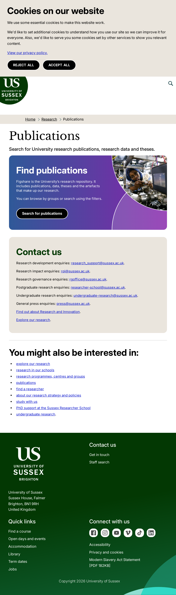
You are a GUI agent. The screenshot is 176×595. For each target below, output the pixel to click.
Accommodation (22, 546)
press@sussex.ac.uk (73, 303)
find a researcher (30, 389)
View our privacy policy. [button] (27, 52)
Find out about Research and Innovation (48, 312)
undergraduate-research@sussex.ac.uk (105, 295)
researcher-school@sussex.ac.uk (98, 287)
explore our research (33, 364)
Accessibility (99, 544)
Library (14, 554)
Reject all (23, 65)
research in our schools (35, 370)
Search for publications (42, 213)
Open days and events (27, 538)
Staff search (99, 462)
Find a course (19, 531)
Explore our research (33, 320)
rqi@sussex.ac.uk (75, 271)
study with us (26, 401)
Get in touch (99, 454)
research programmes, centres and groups (50, 376)
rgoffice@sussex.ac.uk (87, 279)
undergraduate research (35, 414)
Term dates (17, 561)
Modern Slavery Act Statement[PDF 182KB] (114, 562)
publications (26, 383)
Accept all (59, 65)
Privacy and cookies (106, 552)
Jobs (12, 569)
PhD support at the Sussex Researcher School (53, 408)
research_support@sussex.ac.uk (97, 263)
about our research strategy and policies (48, 395)
